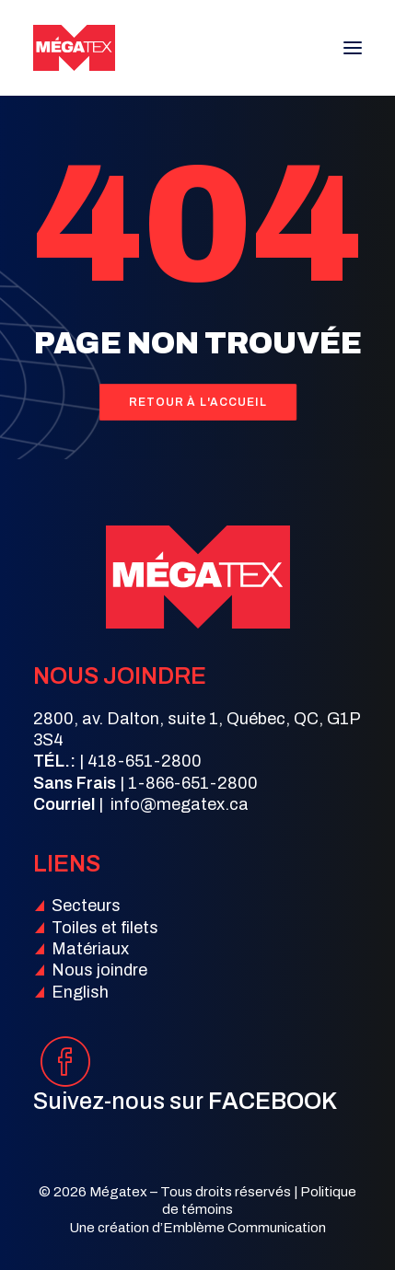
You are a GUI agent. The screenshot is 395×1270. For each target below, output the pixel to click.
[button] (352, 48)
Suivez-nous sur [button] (185, 1101)
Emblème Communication (244, 1227)
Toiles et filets (105, 927)
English (80, 992)
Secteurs (86, 905)
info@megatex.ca (179, 804)
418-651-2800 (144, 761)
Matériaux (90, 949)
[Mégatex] (74, 48)
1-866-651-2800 (193, 783)
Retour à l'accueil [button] (197, 402)
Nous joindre (99, 970)
